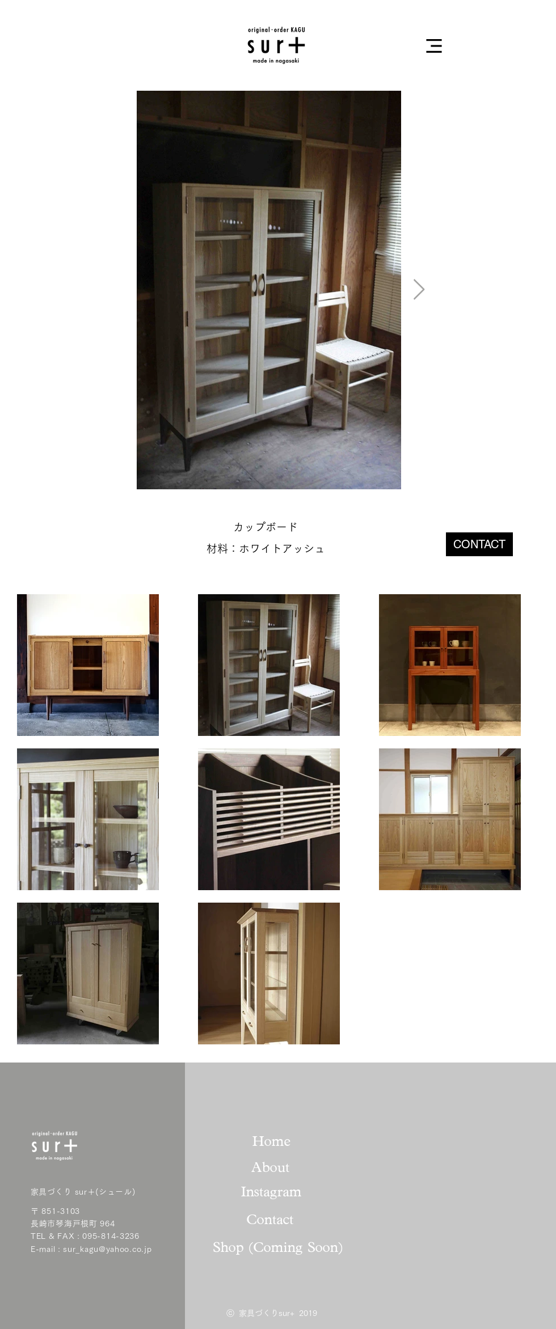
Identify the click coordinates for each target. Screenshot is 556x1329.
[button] (434, 46)
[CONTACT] (479, 544)
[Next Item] (419, 290)
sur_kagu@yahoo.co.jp (107, 1249)
